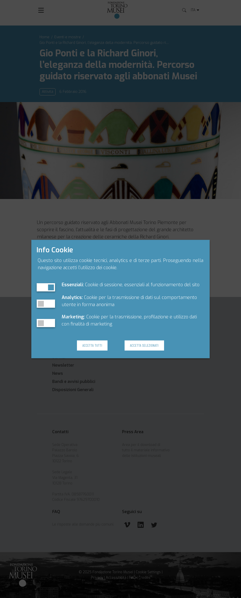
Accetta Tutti (92, 345)
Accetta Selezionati (144, 345)
